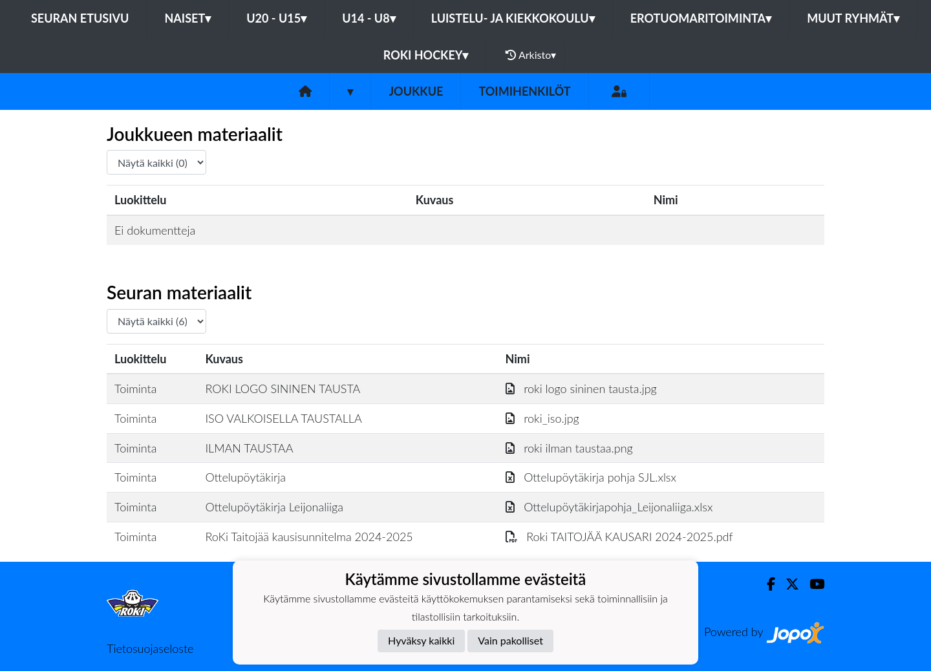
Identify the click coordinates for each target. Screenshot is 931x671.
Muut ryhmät (853, 18)
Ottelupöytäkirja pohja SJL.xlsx (591, 477)
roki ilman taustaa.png (569, 448)
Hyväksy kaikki (421, 640)
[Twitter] (787, 584)
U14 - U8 (369, 18)
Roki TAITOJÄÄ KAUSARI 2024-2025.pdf (619, 536)
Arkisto (531, 55)
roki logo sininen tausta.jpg (581, 388)
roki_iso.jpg (542, 418)
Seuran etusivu (80, 18)
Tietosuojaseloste (150, 648)
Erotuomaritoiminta (700, 18)
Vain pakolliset (510, 640)
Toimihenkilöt (524, 91)
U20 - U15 (276, 18)
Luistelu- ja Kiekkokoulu (513, 18)
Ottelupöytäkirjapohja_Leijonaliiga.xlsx (609, 507)
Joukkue (416, 91)
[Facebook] (765, 584)
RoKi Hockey (426, 55)
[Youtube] (811, 584)
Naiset (187, 18)
